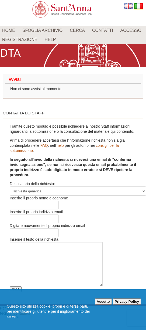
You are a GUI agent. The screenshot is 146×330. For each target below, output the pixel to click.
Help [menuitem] (50, 39)
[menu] (73, 35)
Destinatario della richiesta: (32, 184)
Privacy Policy (127, 302)
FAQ (44, 145)
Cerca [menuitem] (77, 30)
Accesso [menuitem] (130, 30)
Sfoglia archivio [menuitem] (42, 30)
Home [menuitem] (8, 30)
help (60, 145)
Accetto (103, 302)
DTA (10, 53)
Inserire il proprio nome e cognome (39, 198)
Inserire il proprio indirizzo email (36, 212)
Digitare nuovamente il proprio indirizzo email (47, 225)
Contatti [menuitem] (102, 30)
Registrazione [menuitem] (19, 39)
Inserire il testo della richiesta (34, 239)
